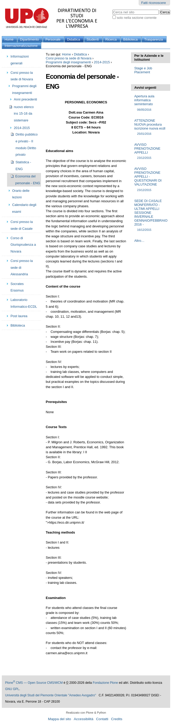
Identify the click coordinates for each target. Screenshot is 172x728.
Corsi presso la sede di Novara (68, 58)
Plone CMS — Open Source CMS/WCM (34, 683)
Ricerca (111, 39)
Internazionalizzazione (21, 46)
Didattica (73, 39)
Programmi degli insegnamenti (68, 62)
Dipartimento (29, 39)
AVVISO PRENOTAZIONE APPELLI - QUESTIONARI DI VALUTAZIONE (150, 179)
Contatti (102, 719)
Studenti (93, 39)
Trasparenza (153, 39)
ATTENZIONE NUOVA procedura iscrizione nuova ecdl (150, 127)
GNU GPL (12, 689)
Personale (53, 39)
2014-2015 (102, 62)
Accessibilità (83, 719)
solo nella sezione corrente (137, 18)
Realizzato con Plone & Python (86, 712)
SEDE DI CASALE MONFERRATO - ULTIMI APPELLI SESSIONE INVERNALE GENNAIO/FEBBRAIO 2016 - (150, 215)
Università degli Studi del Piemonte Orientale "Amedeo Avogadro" (50, 695)
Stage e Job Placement (143, 70)
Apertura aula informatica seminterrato (150, 103)
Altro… (139, 241)
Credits (116, 719)
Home (8, 39)
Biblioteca (130, 39)
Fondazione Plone (105, 683)
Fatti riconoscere (153, 3)
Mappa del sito (59, 719)
